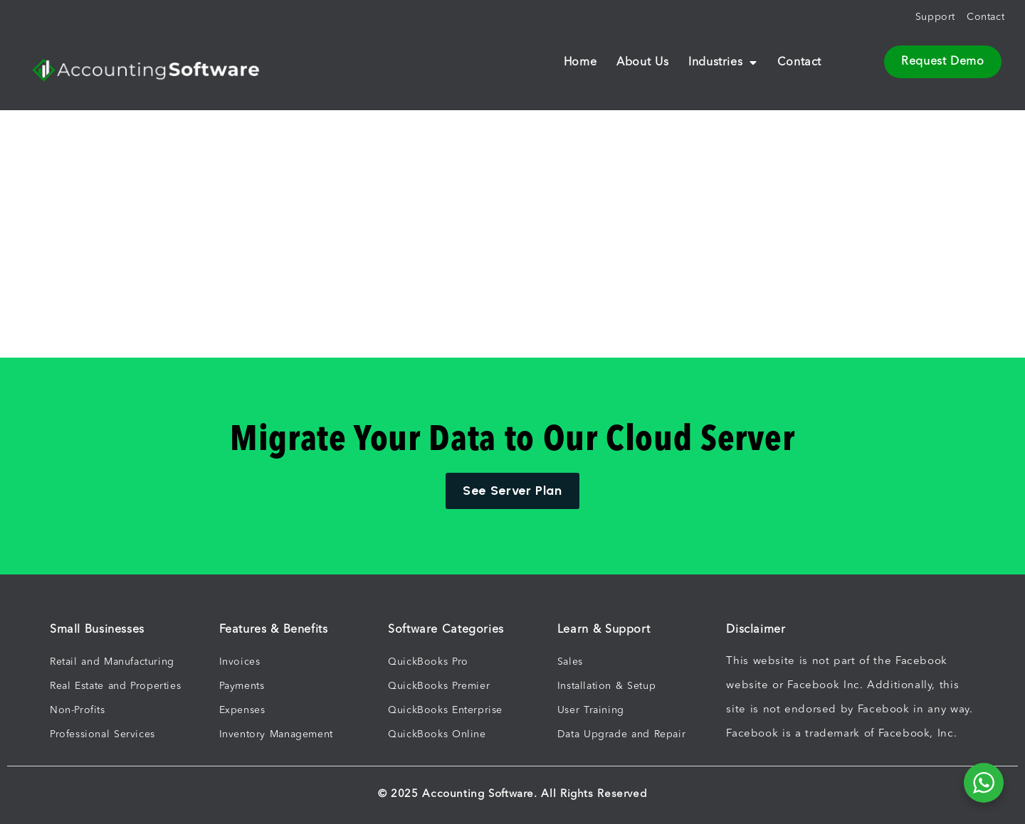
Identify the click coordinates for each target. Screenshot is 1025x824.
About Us (642, 62)
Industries (722, 62)
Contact (799, 62)
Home (580, 62)
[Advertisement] (373, 178)
